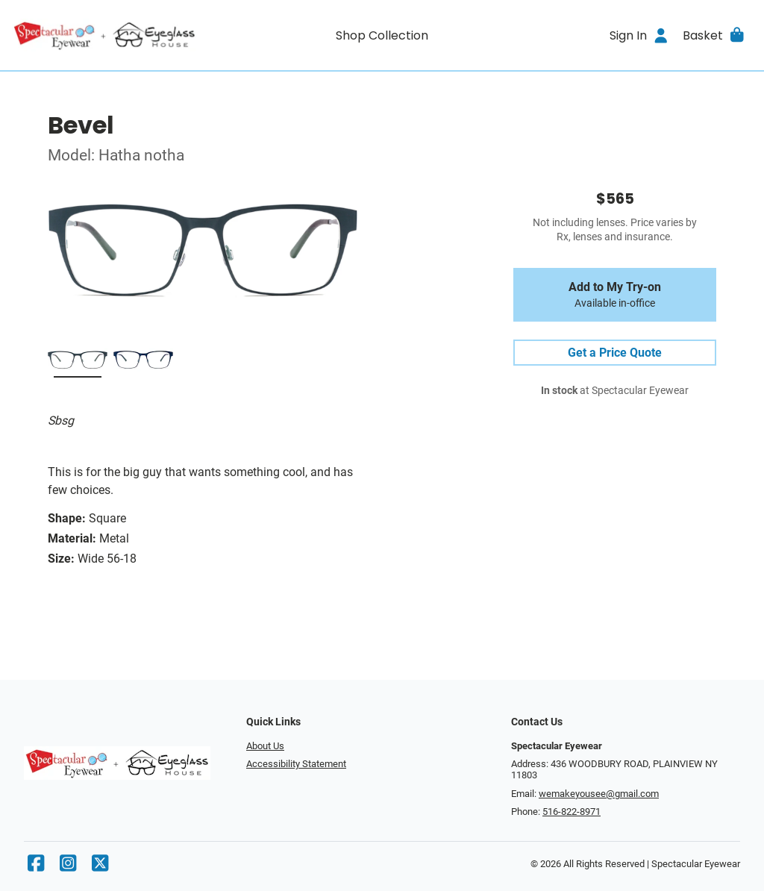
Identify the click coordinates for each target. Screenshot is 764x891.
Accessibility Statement (296, 763)
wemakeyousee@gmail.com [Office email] (599, 793)
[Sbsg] (77, 363)
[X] (100, 866)
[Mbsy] (143, 363)
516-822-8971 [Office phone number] (571, 811)
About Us (265, 745)
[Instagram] (68, 866)
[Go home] (104, 35)
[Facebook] (36, 866)
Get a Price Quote (615, 353)
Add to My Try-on (614, 295)
